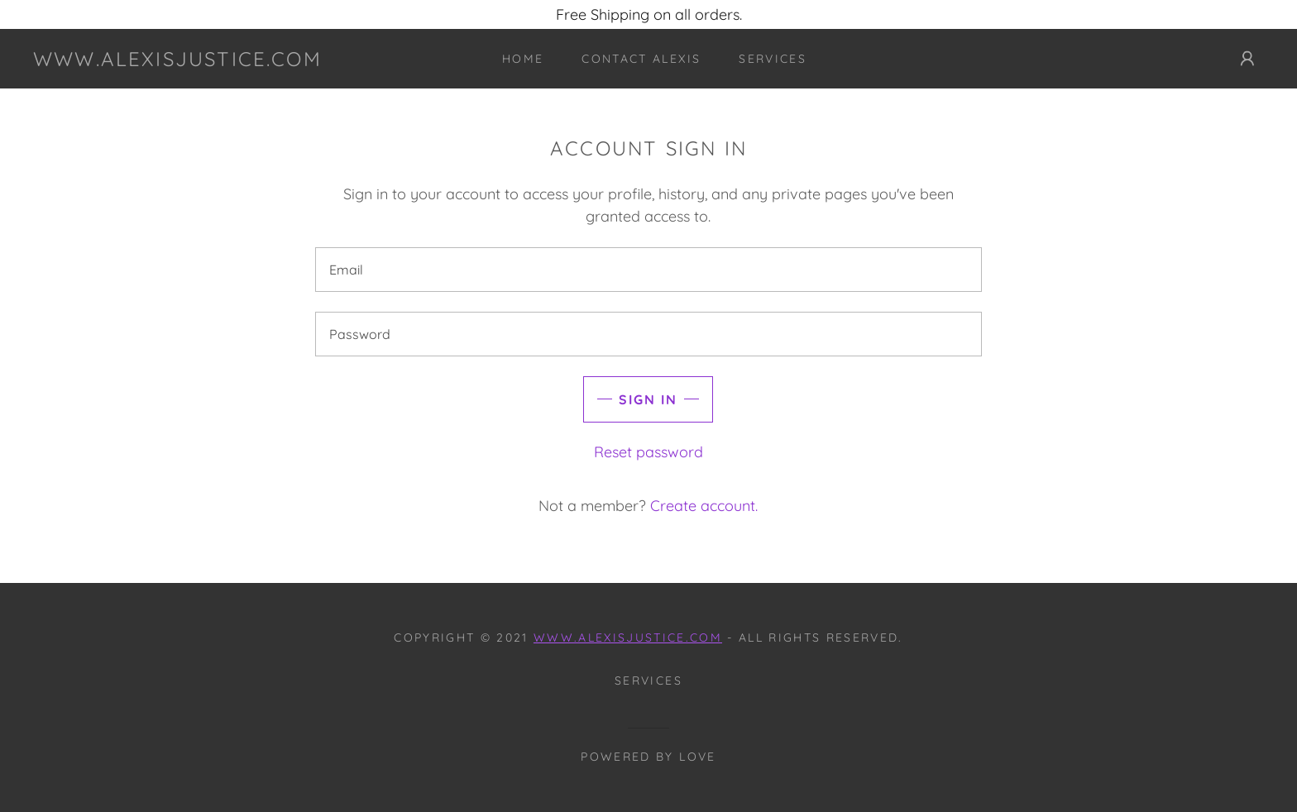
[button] (1247, 58)
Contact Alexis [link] (641, 58)
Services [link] (772, 58)
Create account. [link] (704, 505)
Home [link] (522, 58)
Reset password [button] (648, 451)
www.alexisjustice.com (628, 637)
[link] (177, 60)
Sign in (648, 399)
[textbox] (648, 269)
